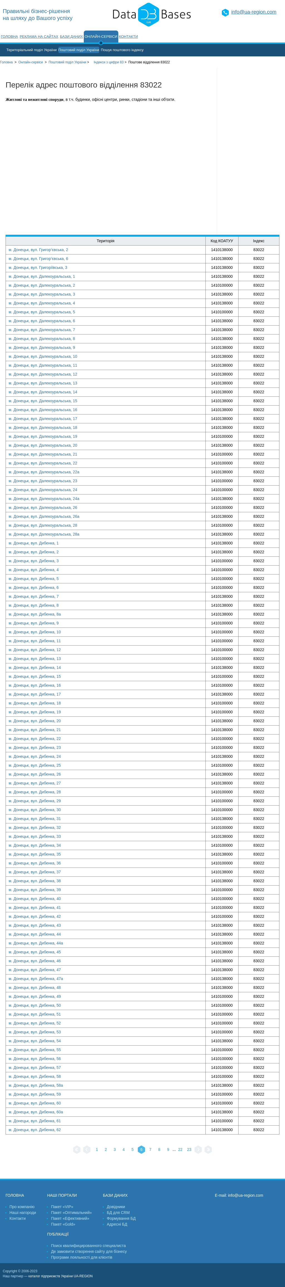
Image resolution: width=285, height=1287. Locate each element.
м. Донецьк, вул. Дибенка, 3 (34, 561)
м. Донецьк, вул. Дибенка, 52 (35, 1023)
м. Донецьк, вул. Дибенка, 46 (35, 961)
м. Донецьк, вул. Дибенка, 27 (35, 783)
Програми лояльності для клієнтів (81, 1257)
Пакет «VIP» (62, 1206)
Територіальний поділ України (31, 50)
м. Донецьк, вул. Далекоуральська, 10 (43, 356)
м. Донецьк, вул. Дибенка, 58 (35, 1076)
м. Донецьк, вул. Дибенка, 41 (35, 907)
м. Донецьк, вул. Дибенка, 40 (35, 898)
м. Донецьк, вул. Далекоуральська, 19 (43, 436)
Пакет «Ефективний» (70, 1218)
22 (180, 1149)
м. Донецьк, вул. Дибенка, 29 (35, 801)
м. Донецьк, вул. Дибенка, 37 (35, 872)
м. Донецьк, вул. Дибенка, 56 (35, 1058)
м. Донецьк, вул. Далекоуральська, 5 (42, 312)
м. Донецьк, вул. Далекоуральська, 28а (44, 534)
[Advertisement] (251, 151)
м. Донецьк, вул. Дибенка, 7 (34, 596)
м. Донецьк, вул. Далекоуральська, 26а (44, 516)
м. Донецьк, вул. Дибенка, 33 (35, 836)
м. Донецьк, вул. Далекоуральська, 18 (43, 427)
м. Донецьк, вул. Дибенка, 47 (35, 970)
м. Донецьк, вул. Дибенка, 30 (35, 810)
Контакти (128, 36)
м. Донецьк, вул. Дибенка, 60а (36, 1112)
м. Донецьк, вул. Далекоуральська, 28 (43, 525)
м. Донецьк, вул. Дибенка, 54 (35, 1041)
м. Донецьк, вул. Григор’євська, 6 (38, 258)
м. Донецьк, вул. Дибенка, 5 (34, 578)
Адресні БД (117, 1224)
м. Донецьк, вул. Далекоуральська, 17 (43, 418)
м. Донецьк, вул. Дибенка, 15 (35, 676)
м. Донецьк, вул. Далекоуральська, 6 (42, 321)
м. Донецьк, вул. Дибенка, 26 (35, 774)
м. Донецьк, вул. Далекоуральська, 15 (43, 401)
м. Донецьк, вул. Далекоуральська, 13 (43, 383)
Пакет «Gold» (63, 1224)
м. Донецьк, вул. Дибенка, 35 (35, 854)
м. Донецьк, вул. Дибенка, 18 (35, 703)
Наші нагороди (22, 1212)
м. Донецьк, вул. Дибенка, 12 (35, 650)
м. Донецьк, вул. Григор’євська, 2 (38, 250)
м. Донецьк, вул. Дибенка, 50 (35, 1005)
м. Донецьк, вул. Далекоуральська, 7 (42, 330)
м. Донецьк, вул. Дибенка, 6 (34, 587)
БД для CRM (118, 1212)
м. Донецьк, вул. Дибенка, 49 (35, 996)
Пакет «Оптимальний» (71, 1212)
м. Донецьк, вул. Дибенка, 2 (34, 552)
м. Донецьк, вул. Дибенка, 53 (35, 1032)
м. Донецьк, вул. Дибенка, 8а (35, 614)
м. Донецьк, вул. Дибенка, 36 (35, 863)
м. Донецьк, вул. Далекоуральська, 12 (43, 374)
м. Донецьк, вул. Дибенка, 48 (35, 987)
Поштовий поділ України (78, 50)
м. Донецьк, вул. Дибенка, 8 (34, 605)
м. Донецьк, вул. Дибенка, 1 (34, 543)
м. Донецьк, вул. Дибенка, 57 (35, 1067)
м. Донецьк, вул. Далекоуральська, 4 (42, 303)
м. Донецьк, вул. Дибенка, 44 (35, 934)
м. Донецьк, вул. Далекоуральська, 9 (42, 347)
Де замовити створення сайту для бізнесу (89, 1251)
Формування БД (121, 1218)
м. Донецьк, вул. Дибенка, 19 (35, 712)
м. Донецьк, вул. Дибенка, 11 (35, 641)
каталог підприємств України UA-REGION (60, 1276)
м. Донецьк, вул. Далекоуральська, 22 (43, 463)
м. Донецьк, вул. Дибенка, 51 (35, 1014)
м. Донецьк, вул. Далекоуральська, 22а (44, 472)
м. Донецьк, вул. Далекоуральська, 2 (42, 285)
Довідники (116, 1206)
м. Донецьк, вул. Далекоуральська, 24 (43, 490)
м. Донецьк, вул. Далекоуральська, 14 (43, 392)
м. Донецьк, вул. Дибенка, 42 (35, 916)
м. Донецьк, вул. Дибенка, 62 (35, 1130)
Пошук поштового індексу (122, 50)
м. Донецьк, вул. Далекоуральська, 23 (43, 481)
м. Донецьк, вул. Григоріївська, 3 (38, 267)
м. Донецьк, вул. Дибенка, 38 (35, 881)
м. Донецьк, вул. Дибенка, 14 (35, 667)
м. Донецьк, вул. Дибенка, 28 (35, 792)
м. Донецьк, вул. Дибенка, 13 (35, 658)
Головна (9, 36)
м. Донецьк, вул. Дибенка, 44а (36, 943)
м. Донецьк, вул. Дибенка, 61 (35, 1121)
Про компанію (22, 1206)
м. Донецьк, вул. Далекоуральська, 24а (44, 498)
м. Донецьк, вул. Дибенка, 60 (35, 1103)
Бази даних (71, 36)
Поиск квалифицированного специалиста (88, 1245)
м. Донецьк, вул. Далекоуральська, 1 (42, 276)
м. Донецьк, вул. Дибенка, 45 (35, 952)
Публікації (57, 1234)
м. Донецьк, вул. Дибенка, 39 (35, 890)
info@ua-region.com (253, 12)
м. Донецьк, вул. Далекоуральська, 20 (43, 445)
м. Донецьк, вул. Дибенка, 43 (35, 925)
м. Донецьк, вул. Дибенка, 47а (36, 978)
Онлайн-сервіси (101, 36)
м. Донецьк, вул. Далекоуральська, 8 (42, 338)
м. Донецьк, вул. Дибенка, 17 (35, 694)
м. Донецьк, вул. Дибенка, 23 (35, 747)
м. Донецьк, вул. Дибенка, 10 (35, 632)
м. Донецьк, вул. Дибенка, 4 (34, 570)
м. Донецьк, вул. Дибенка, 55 (35, 1050)
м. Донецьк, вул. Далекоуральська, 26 (43, 507)
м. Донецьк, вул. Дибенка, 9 (34, 623)
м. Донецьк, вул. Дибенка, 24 (35, 756)
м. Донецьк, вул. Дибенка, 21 (35, 730)
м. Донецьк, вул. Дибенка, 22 (35, 738)
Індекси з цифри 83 (109, 62)
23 (189, 1149)
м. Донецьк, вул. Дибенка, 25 (35, 765)
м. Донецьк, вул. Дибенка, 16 (35, 685)
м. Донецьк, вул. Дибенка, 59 (35, 1094)
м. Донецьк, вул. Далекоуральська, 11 (43, 365)
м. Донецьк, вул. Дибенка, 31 (35, 818)
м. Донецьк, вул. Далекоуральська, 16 (43, 410)
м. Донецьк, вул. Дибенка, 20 (35, 721)
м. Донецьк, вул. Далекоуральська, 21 (43, 454)
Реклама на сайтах (39, 36)
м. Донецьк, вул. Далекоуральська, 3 (42, 294)
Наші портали (62, 1195)
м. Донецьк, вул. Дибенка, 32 (35, 827)
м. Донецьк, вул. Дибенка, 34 (35, 845)
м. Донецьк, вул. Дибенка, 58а (36, 1085)
